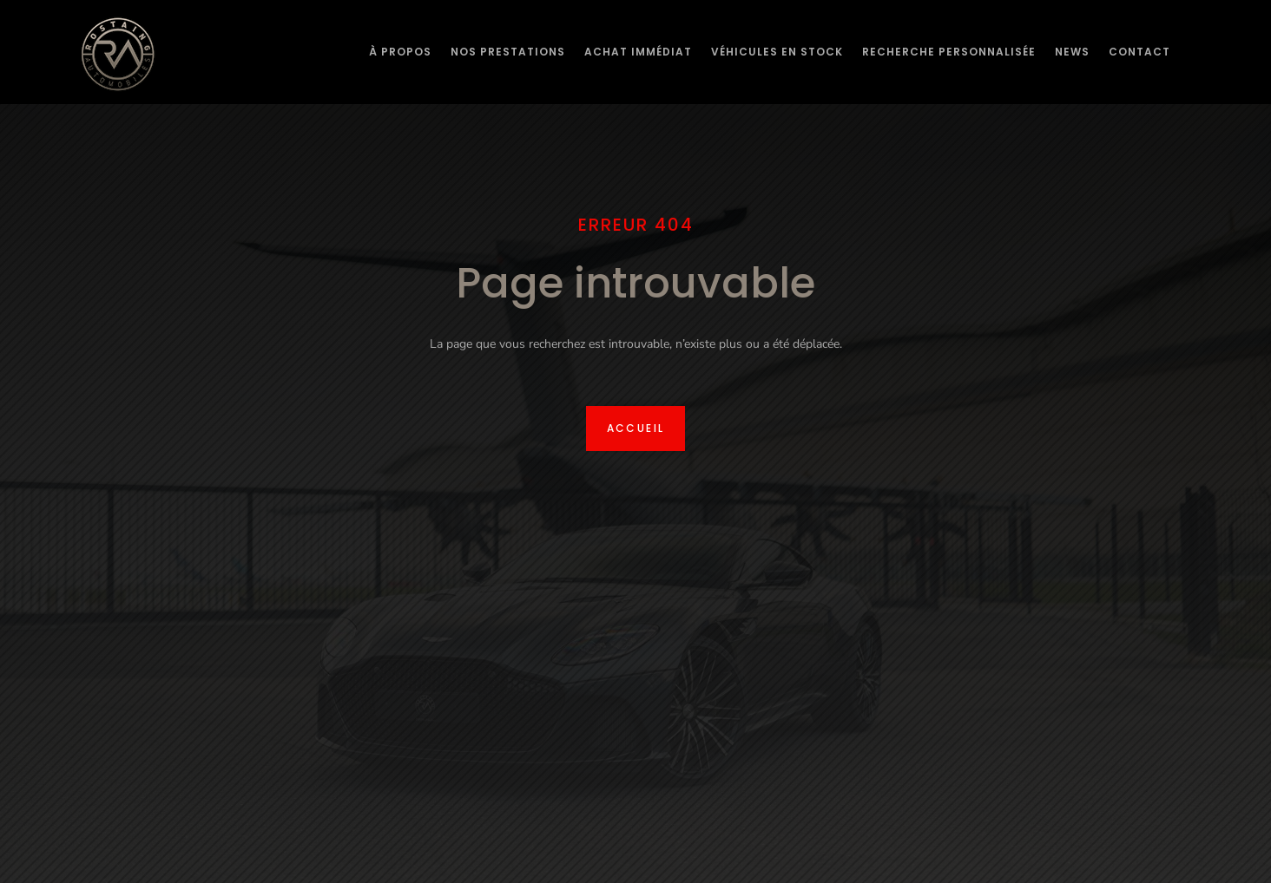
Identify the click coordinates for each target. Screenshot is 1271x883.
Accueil (636, 428)
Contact (1139, 51)
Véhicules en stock (777, 51)
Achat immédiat (638, 51)
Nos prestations (508, 51)
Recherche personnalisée (949, 51)
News (1072, 51)
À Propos (400, 51)
